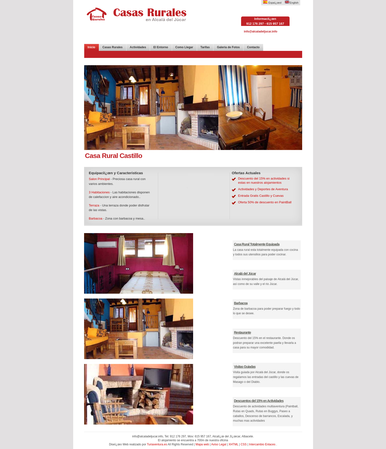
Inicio (91, 47)
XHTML (233, 444)
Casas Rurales (112, 47)
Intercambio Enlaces (262, 444)
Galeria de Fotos (228, 47)
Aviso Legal (218, 444)
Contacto (253, 47)
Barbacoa (95, 218)
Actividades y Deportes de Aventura (263, 189)
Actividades (138, 47)
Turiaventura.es (157, 444)
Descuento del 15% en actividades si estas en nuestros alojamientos (264, 180)
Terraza (94, 205)
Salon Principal (99, 179)
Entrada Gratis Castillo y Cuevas (261, 195)
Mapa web (202, 444)
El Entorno (160, 47)
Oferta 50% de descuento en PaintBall (264, 202)
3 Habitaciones (99, 192)
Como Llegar (184, 47)
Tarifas (205, 47)
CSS (244, 444)
